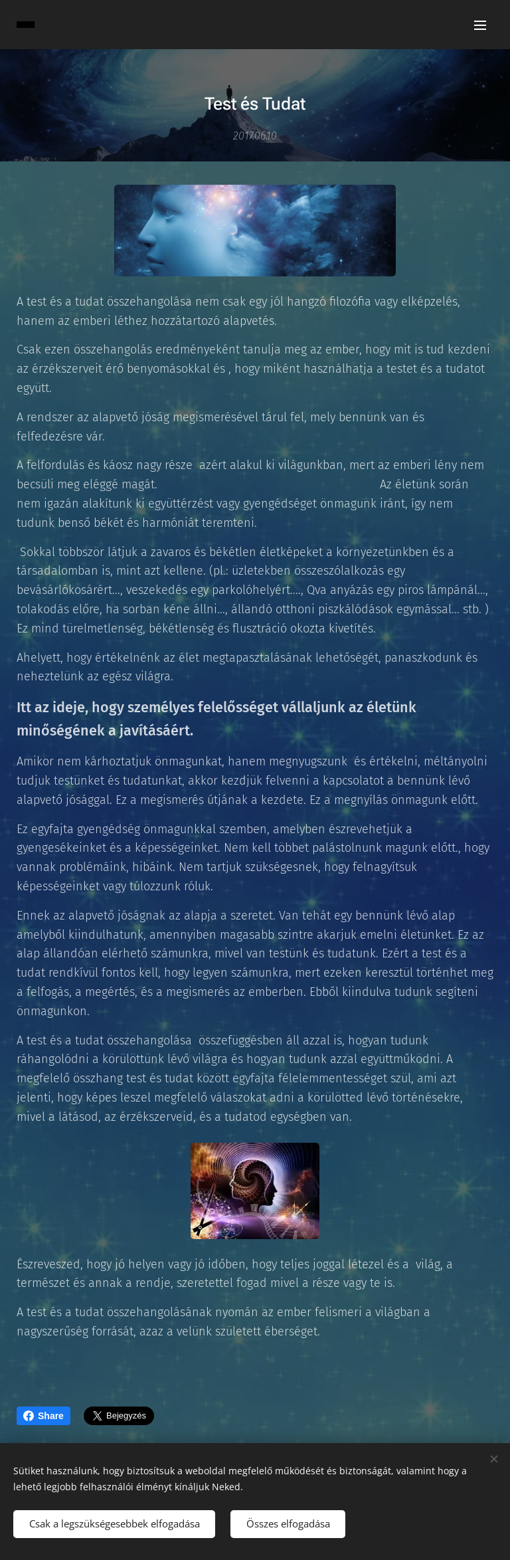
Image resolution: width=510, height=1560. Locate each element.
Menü (480, 25)
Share (43, 1416)
